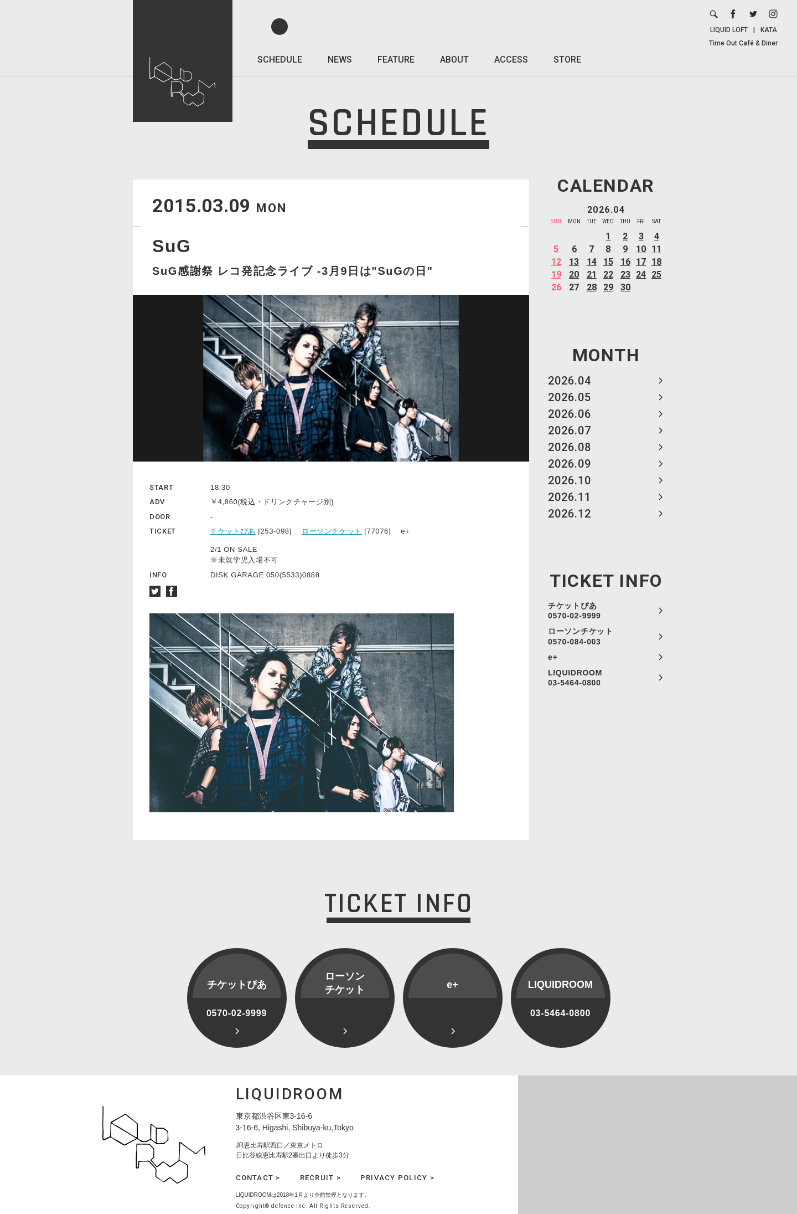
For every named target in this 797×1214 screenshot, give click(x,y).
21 (592, 274)
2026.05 (569, 397)
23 (625, 274)
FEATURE (396, 59)
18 (656, 262)
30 (625, 287)
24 (641, 274)
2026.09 (569, 463)
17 (641, 262)
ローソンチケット (332, 531)
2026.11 (569, 497)
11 (656, 249)
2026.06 (569, 413)
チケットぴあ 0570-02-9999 (574, 610)
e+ (552, 657)
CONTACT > (258, 1178)
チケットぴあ (233, 531)
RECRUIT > (320, 1178)
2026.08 (569, 447)
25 (656, 274)
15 (608, 262)
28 (592, 287)
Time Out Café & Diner (743, 43)
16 (625, 262)
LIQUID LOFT (729, 30)
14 (592, 262)
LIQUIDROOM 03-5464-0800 (575, 677)
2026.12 (569, 513)
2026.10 (569, 480)
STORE (567, 59)
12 (556, 262)
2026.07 (569, 430)
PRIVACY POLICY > (397, 1178)
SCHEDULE (279, 59)
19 (556, 274)
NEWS (340, 59)
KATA (768, 30)
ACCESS (511, 59)
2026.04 (569, 380)
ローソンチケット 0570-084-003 (580, 636)
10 (641, 249)
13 (574, 262)
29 (608, 287)
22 (608, 274)
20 (574, 274)
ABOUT (454, 59)
